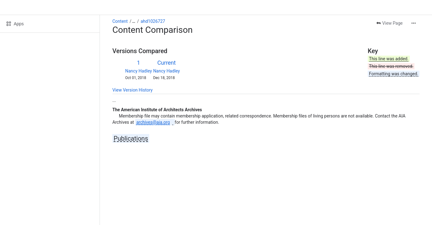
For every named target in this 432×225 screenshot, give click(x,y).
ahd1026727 (153, 21)
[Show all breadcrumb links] (133, 21)
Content (120, 21)
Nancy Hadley (138, 70)
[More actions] (414, 23)
